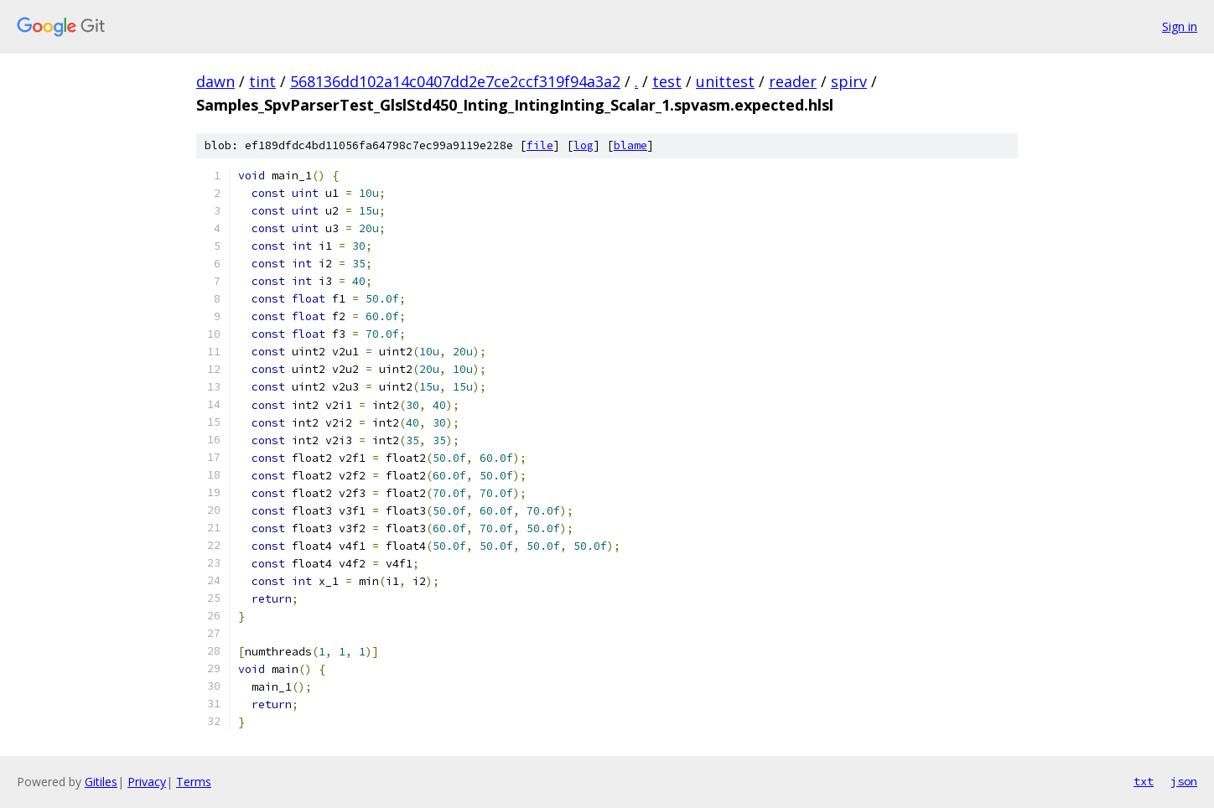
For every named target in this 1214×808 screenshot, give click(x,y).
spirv (849, 81)
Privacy (146, 782)
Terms (193, 782)
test (667, 81)
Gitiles (101, 782)
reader (793, 81)
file (540, 145)
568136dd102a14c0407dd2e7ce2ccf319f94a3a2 (455, 81)
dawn (215, 81)
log (583, 145)
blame (630, 145)
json (1183, 781)
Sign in (1179, 26)
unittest (725, 81)
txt (1144, 781)
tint (262, 81)
